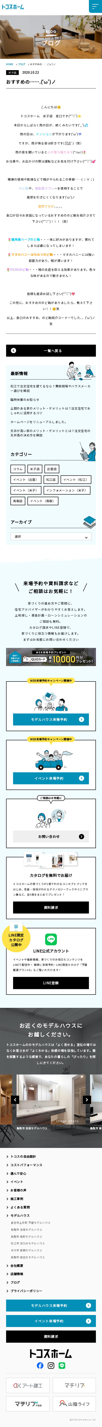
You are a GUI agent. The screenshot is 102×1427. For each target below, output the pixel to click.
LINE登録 (51, 982)
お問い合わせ (49, 836)
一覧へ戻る (53, 350)
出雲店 (52, 469)
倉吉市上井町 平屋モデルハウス (30, 1222)
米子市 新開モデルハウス (26, 1250)
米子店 (35, 469)
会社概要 (16, 1265)
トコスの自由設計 (23, 1156)
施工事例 (16, 1199)
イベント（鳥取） (43, 501)
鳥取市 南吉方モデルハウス (28, 1257)
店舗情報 (16, 1274)
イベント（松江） (76, 479)
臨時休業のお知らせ (24, 399)
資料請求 (51, 907)
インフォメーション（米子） (67, 490)
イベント (16, 1182)
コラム (18, 469)
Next (87, 1100)
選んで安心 (18, 1173)
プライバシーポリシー (26, 1291)
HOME (9, 64)
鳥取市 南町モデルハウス (26, 1236)
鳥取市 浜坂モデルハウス (26, 1229)
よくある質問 (20, 1207)
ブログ (21, 64)
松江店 (51, 479)
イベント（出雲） (26, 479)
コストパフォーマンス (26, 1165)
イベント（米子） (26, 490)
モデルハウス (20, 1215)
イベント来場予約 (49, 778)
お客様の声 (18, 1190)
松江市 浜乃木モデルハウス (28, 1243)
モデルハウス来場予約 (49, 719)
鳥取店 (18, 501)
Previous (15, 1100)
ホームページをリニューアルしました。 (39, 422)
